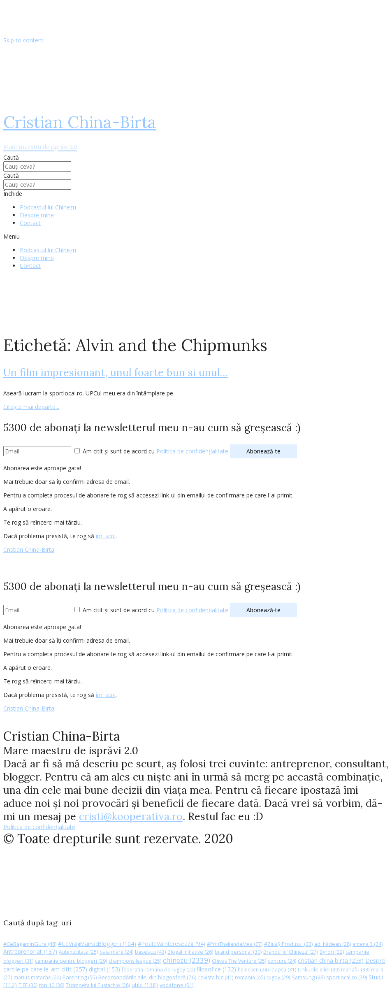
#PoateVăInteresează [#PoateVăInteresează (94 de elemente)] (171, 944)
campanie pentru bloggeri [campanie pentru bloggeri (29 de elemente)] (71, 960)
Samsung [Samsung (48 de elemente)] (308, 977)
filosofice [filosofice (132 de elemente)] (216, 969)
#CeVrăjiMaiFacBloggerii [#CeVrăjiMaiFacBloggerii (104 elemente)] (97, 944)
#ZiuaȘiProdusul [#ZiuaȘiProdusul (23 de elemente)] (288, 944)
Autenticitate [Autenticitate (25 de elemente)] (78, 951)
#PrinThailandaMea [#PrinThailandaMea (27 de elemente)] (234, 944)
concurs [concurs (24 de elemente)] (282, 960)
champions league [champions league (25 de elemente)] (135, 960)
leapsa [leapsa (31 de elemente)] (283, 969)
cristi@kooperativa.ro (131, 816)
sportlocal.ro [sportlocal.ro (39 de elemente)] (346, 977)
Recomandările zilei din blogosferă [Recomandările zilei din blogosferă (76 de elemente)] (147, 977)
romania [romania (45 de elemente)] (250, 977)
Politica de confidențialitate (192, 451)
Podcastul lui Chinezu (48, 207)
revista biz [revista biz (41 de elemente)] (215, 977)
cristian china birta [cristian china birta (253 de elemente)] (331, 960)
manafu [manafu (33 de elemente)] (355, 969)
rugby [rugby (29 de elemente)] (278, 977)
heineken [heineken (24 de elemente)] (253, 969)
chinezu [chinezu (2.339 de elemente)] (186, 960)
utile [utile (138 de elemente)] (145, 985)
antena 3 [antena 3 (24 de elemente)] (368, 944)
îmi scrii (106, 536)
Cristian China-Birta (28, 549)
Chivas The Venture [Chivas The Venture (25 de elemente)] (239, 960)
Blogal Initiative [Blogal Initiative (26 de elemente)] (190, 951)
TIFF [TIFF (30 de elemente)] (28, 985)
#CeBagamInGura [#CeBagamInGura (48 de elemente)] (29, 944)
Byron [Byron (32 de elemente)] (332, 951)
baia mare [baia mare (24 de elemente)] (116, 951)
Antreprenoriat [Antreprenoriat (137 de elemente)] (30, 951)
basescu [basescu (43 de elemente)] (150, 951)
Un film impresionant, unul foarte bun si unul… (115, 372)
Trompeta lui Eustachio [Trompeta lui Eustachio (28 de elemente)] (98, 985)
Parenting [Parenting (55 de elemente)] (80, 977)
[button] (196, 236)
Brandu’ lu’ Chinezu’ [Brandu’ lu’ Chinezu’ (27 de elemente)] (290, 951)
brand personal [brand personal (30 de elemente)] (238, 951)
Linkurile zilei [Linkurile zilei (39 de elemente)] (318, 969)
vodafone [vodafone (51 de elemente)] (176, 985)
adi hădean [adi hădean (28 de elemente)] (332, 944)
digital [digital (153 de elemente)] (104, 969)
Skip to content (23, 40)
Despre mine (37, 215)
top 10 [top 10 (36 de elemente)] (51, 985)
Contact (30, 223)
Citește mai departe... (31, 407)
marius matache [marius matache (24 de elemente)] (37, 977)
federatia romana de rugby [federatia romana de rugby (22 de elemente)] (158, 969)
